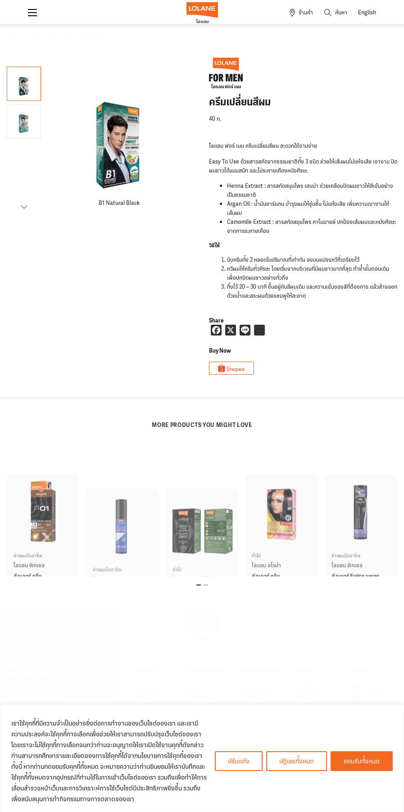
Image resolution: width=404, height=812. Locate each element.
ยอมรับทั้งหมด (362, 761)
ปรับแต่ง (239, 761)
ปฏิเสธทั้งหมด (296, 761)
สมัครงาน (307, 698)
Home (13, 35)
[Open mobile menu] (32, 12)
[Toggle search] (335, 12)
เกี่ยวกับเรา (309, 688)
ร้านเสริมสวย (256, 688)
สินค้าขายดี (145, 688)
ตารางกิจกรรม (203, 698)
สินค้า (35, 35)
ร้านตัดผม (253, 698)
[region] (202, 758)
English (367, 12)
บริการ (194, 688)
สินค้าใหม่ (143, 698)
